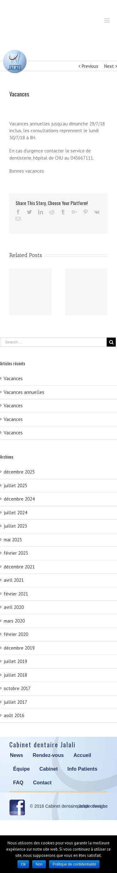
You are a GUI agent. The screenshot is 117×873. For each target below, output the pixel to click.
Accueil (82, 755)
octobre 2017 (17, 688)
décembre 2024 (19, 499)
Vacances (13, 378)
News (16, 755)
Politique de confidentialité (74, 864)
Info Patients (82, 769)
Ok (23, 864)
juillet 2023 (15, 526)
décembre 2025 (19, 472)
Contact (42, 782)
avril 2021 (14, 580)
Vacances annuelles (24, 392)
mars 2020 (14, 621)
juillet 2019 (15, 661)
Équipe (21, 769)
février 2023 (16, 553)
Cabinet (48, 769)
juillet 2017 (15, 702)
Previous (90, 66)
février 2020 (16, 634)
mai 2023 (13, 540)
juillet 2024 (15, 513)
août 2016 (14, 715)
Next (109, 66)
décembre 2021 (19, 567)
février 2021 (16, 594)
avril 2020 (14, 607)
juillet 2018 (15, 675)
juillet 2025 (15, 485)
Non (39, 864)
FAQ (18, 782)
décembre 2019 (19, 648)
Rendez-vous (48, 755)
